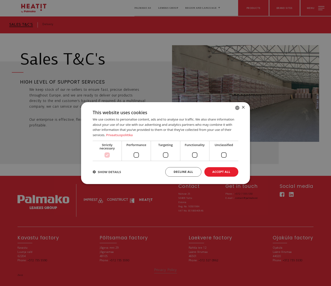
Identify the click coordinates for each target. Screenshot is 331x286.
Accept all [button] (221, 172)
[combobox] (237, 108)
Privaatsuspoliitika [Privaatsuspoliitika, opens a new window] (119, 135)
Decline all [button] (183, 172)
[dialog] (165, 143)
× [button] (243, 107)
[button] (107, 171)
